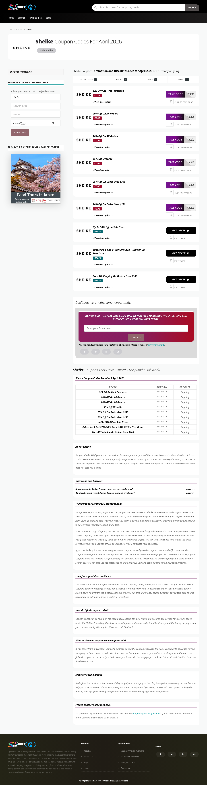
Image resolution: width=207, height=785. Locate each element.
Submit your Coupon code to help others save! (33, 91)
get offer (180, 230)
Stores (21, 17)
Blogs (86, 762)
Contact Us (125, 768)
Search (192, 7)
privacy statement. (156, 344)
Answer (191, 489)
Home (11, 17)
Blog (48, 17)
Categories (35, 17)
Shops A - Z (88, 756)
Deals (183, 79)
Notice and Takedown (129, 756)
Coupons (120, 79)
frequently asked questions (146, 713)
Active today (88, 79)
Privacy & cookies (127, 762)
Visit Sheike (46, 50)
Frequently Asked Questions (132, 751)
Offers (152, 79)
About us (87, 751)
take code (175, 94)
